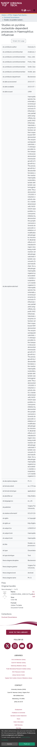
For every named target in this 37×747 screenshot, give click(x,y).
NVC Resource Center (18, 672)
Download (33, 594)
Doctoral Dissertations (11, 17)
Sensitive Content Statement (18, 715)
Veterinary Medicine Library (18, 665)
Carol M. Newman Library (18, 662)
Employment (18, 709)
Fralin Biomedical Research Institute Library (18, 669)
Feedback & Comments (18, 712)
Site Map (18, 728)
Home (4, 15)
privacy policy (25, 737)
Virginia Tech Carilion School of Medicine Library (18, 678)
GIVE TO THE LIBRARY (18, 632)
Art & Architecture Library (18, 659)
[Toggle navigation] (34, 10)
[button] (25, 10)
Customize (4, 740)
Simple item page (19, 41)
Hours (18, 719)
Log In (28, 10)
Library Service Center (18, 675)
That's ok (27, 744)
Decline (9, 744)
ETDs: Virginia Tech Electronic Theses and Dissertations (18, 15)
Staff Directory (18, 725)
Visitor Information (18, 722)
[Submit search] (22, 10)
